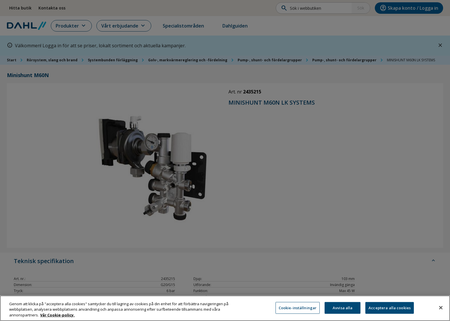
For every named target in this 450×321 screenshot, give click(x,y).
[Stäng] (441, 310)
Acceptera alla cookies (389, 310)
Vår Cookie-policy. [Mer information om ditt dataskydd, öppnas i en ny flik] (57, 317)
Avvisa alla (342, 310)
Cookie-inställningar (298, 310)
